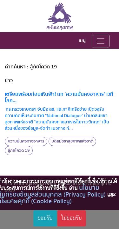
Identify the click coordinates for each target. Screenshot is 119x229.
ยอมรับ (45, 218)
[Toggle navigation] (100, 41)
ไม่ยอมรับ (72, 218)
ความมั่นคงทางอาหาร (26, 141)
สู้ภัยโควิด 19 (19, 150)
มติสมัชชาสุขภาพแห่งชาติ (72, 141)
